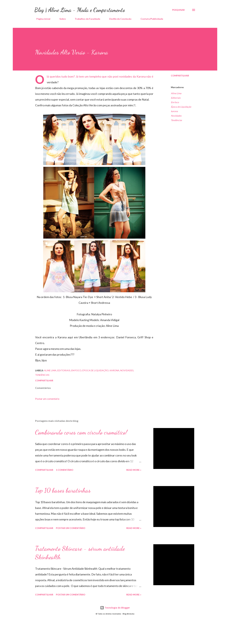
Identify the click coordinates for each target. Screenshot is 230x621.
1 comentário (64, 469)
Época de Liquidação (181, 106)
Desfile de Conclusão (118, 18)
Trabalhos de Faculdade (85, 18)
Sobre (60, 18)
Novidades (176, 115)
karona (174, 111)
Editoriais (175, 97)
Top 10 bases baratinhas (63, 490)
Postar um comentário (47, 398)
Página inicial (41, 18)
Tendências (176, 120)
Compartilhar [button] (180, 75)
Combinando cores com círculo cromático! (81, 432)
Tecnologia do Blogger (115, 607)
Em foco (175, 102)
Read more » (133, 469)
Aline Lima (176, 93)
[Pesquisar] (178, 10)
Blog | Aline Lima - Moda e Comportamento (79, 9)
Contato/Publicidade (150, 18)
